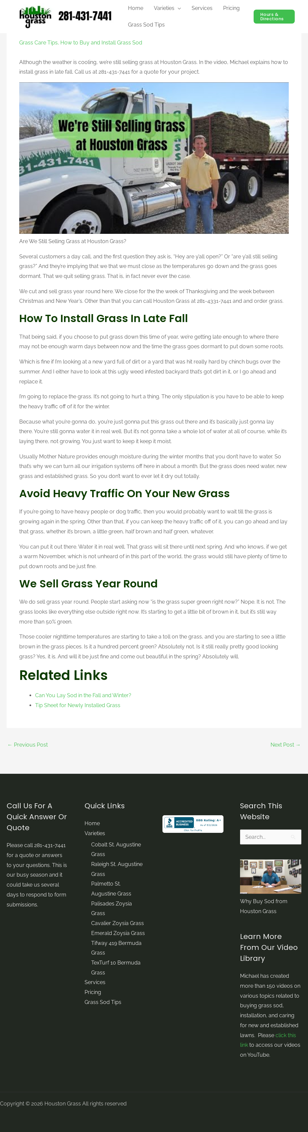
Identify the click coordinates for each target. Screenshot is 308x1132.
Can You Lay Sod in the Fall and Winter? (83, 695)
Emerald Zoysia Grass (118, 933)
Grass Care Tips (38, 42)
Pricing (93, 992)
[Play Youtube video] (153, 158)
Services (95, 982)
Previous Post (27, 745)
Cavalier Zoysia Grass (117, 923)
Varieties (95, 833)
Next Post (286, 745)
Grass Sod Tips (103, 1002)
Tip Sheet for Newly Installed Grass (77, 705)
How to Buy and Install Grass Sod (101, 42)
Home (92, 824)
